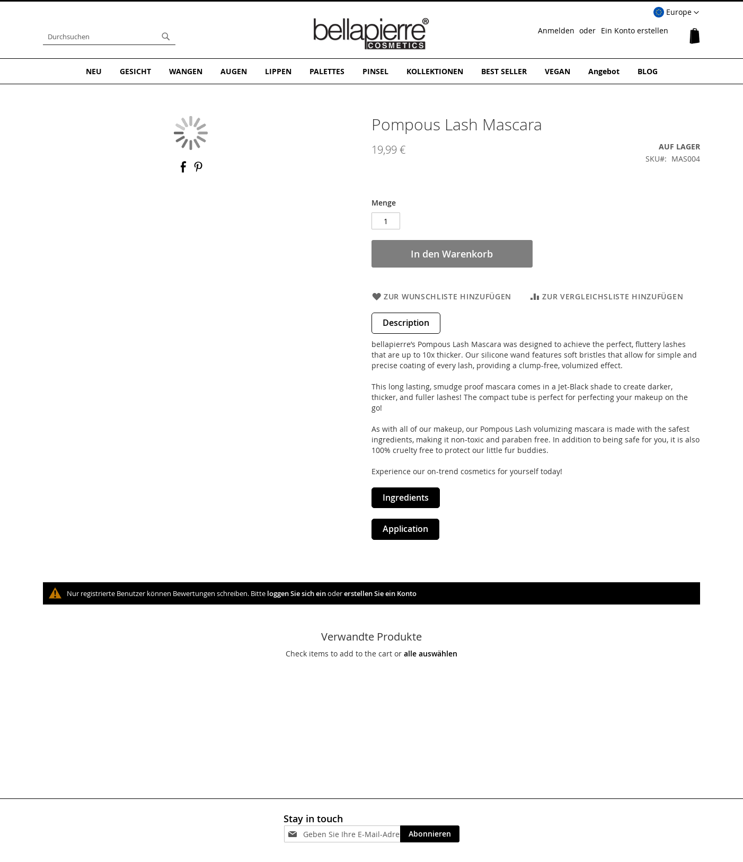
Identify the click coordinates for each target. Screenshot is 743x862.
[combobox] (109, 36)
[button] (676, 13)
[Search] (166, 36)
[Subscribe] (429, 833)
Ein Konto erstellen (634, 30)
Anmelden (556, 30)
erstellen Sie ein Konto (380, 593)
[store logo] (371, 33)
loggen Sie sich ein (296, 593)
